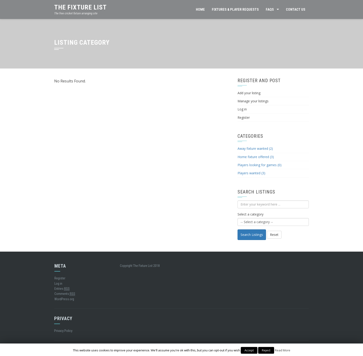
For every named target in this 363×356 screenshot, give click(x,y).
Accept (249, 350)
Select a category (250, 214)
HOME (200, 9)
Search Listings (252, 234)
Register (244, 117)
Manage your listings (253, 101)
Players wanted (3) (251, 173)
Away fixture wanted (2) (255, 148)
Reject (266, 350)
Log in (242, 109)
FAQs (270, 9)
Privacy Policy (63, 331)
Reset (274, 234)
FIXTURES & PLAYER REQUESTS (235, 9)
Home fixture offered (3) (256, 157)
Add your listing (249, 93)
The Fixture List (80, 7)
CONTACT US (295, 9)
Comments (64, 294)
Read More (282, 350)
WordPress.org (64, 299)
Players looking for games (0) (260, 165)
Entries (62, 289)
